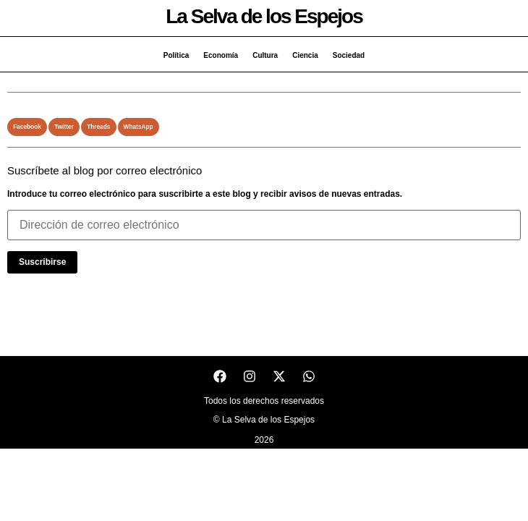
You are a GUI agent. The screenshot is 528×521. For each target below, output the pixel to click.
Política (176, 55)
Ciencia (305, 55)
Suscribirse (42, 262)
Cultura (265, 55)
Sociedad (349, 55)
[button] (27, 127)
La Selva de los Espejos (264, 16)
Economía (220, 55)
